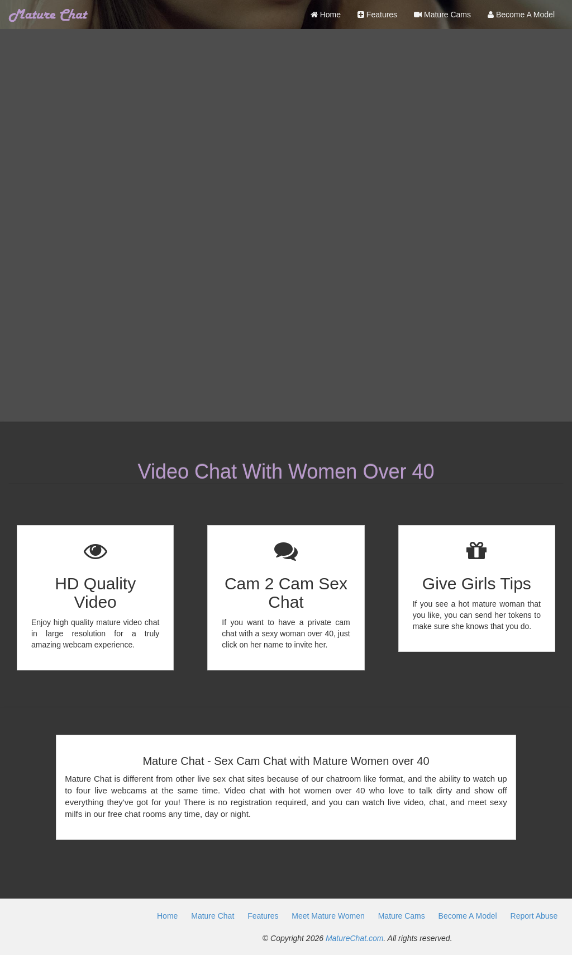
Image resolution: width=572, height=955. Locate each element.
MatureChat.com (354, 938)
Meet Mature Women (328, 915)
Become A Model (521, 14)
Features (377, 14)
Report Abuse (534, 915)
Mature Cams (442, 14)
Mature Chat (212, 915)
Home (326, 14)
